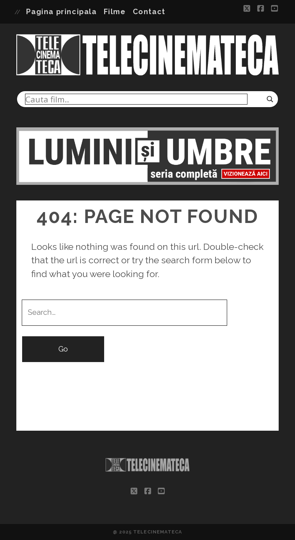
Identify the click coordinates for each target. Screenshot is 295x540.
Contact (149, 11)
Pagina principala (61, 11)
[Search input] (136, 99)
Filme (115, 11)
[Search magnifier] (270, 99)
